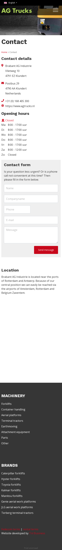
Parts (4, 437)
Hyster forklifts (10, 479)
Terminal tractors (12, 421)
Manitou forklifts (11, 496)
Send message (46, 249)
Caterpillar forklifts (13, 473)
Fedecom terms (10, 529)
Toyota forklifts (11, 484)
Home (4, 52)
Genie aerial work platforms (18, 501)
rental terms (30, 529)
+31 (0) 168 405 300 (17, 101)
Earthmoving (9, 426)
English (10, 2)
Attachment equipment (15, 432)
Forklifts (6, 404)
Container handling (13, 409)
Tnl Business (37, 533)
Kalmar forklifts (11, 490)
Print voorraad (31, 548)
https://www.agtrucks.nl (20, 106)
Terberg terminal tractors (17, 513)
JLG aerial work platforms (17, 507)
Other (5, 443)
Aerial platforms (11, 415)
